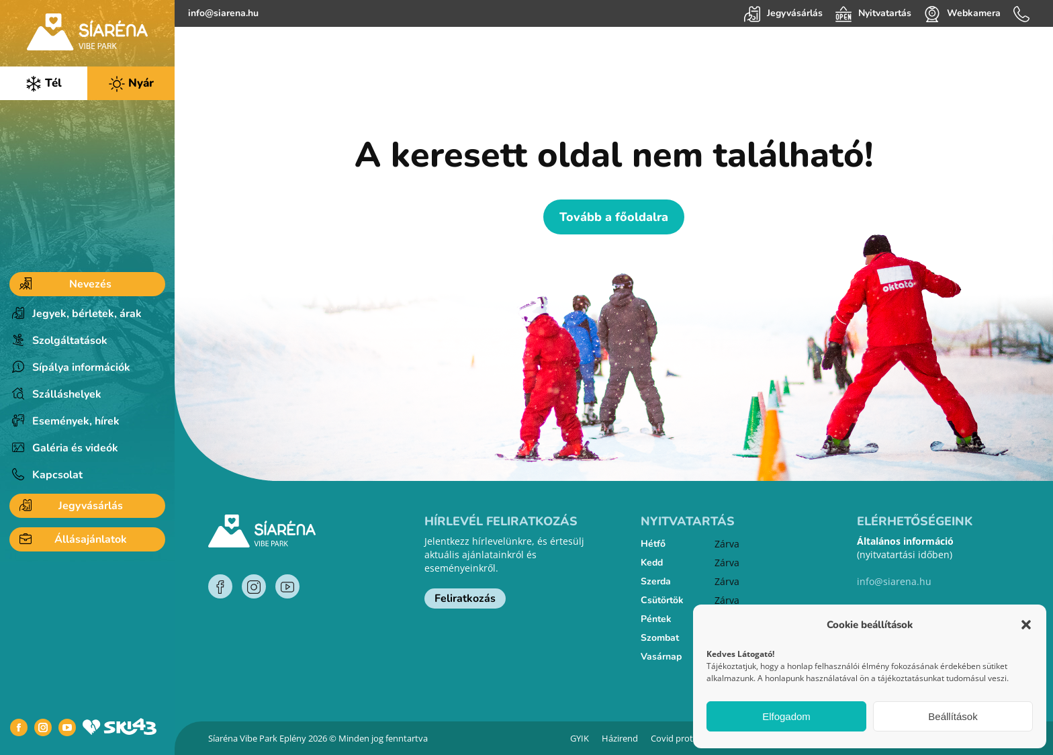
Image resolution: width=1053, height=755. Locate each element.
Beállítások (952, 716)
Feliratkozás (465, 598)
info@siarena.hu (223, 13)
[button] (1026, 624)
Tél (44, 83)
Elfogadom (786, 716)
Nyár (131, 83)
